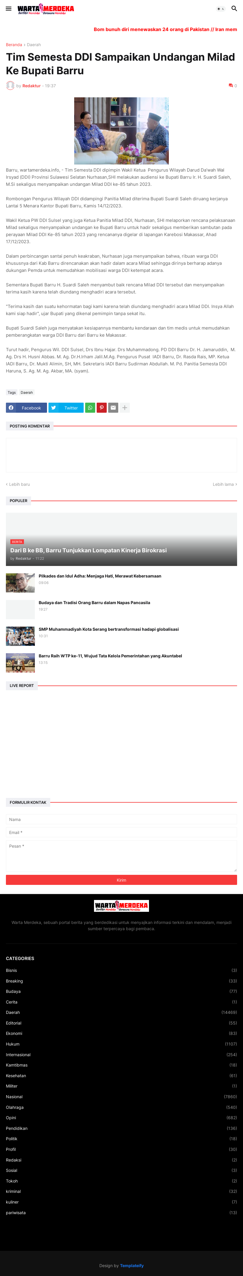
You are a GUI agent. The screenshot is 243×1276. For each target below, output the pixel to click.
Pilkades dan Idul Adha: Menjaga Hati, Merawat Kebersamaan (100, 575)
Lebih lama (223, 484)
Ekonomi (121, 1033)
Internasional (121, 1055)
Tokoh (121, 1181)
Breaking (121, 981)
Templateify (132, 1265)
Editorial (121, 1023)
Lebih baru (19, 484)
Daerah (34, 45)
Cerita (121, 1002)
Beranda (14, 45)
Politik (121, 1139)
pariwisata (121, 1213)
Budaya (121, 991)
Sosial (121, 1170)
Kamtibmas (121, 1065)
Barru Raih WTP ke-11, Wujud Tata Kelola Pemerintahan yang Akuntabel (110, 655)
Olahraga (121, 1107)
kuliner (121, 1202)
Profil (121, 1149)
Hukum (121, 1044)
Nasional (121, 1097)
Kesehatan (121, 1076)
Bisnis (121, 970)
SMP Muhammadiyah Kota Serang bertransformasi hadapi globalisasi (109, 629)
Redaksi (121, 1160)
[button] (8, 9)
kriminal (121, 1191)
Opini (121, 1118)
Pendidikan (121, 1128)
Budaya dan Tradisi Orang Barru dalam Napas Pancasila (94, 602)
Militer (121, 1086)
